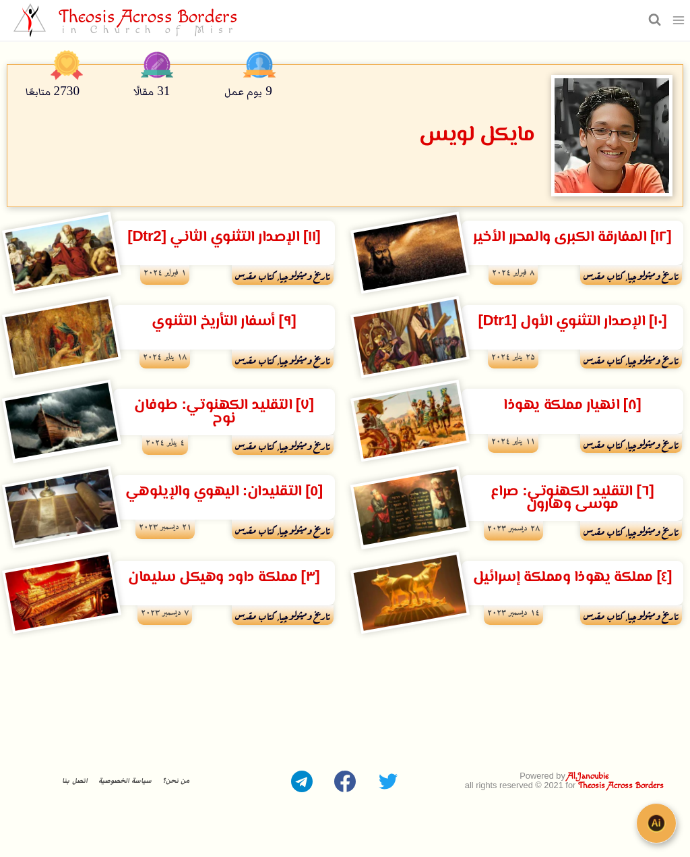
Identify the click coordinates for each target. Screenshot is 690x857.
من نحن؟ (175, 780)
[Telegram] (301, 781)
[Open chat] (656, 823)
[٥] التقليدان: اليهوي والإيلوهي (224, 491)
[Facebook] (345, 781)
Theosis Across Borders (621, 786)
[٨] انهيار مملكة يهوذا (572, 405)
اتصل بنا (74, 780)
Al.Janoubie (587, 776)
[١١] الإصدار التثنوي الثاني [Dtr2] (223, 237)
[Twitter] (388, 781)
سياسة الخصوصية (125, 780)
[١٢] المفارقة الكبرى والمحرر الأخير (572, 237)
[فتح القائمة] (679, 19)
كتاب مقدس (604, 275)
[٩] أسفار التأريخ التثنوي (224, 321)
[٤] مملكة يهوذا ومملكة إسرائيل (572, 577)
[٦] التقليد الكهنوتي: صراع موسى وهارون (572, 498)
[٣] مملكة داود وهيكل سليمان (223, 577)
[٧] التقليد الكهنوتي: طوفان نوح (223, 411)
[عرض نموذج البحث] (653, 19)
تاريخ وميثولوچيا (653, 275)
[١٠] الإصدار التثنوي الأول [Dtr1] (572, 321)
